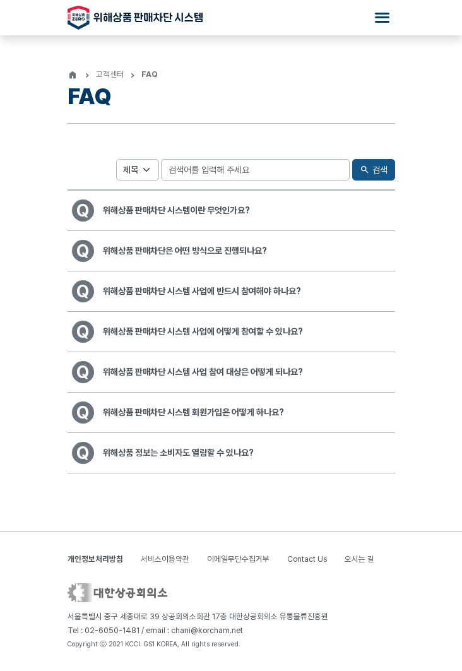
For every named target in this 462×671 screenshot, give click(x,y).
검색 (373, 170)
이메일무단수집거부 (238, 559)
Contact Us (307, 559)
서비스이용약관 (165, 559)
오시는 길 (359, 559)
